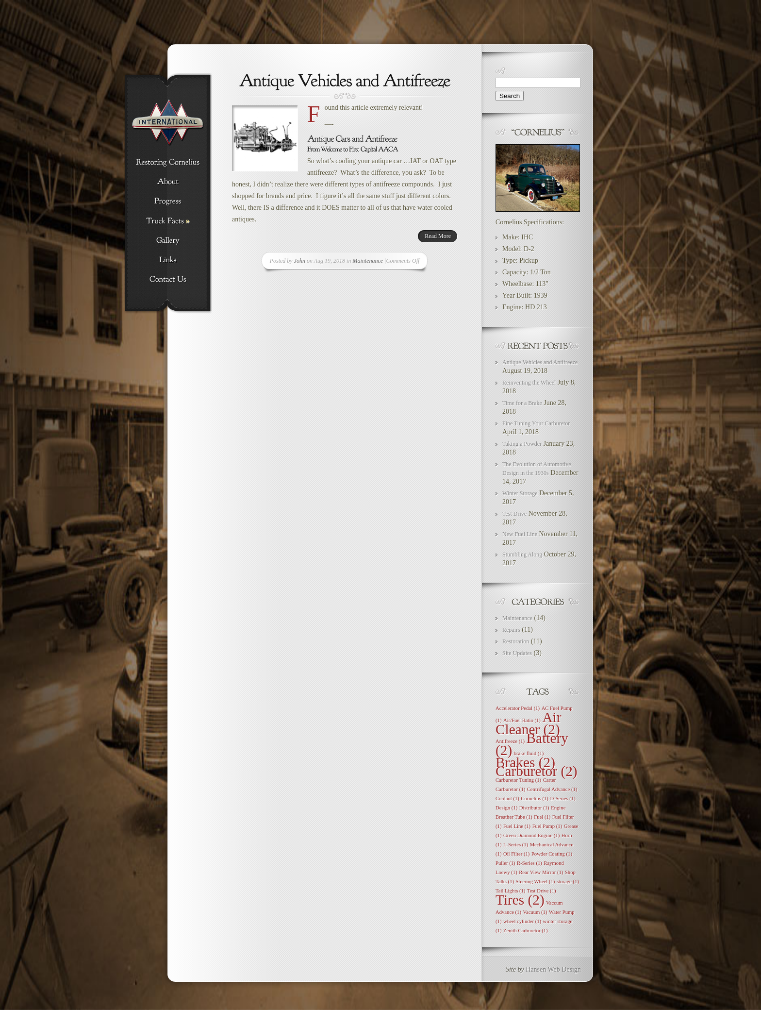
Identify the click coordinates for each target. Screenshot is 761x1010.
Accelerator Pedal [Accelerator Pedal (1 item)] (518, 708)
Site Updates (517, 653)
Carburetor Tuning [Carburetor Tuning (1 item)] (518, 780)
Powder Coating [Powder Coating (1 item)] (551, 854)
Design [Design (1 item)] (506, 807)
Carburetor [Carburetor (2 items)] (537, 771)
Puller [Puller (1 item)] (505, 863)
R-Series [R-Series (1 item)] (529, 863)
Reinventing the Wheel (529, 382)
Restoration (515, 641)
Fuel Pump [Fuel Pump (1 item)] (547, 826)
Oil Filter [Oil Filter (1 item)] (516, 854)
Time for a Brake (522, 403)
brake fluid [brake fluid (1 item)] (529, 753)
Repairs (511, 629)
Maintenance (367, 260)
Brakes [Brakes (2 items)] (525, 762)
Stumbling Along (522, 554)
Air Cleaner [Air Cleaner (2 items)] (529, 723)
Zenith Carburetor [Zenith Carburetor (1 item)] (525, 930)
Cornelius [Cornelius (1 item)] (534, 798)
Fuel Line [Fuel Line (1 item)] (516, 826)
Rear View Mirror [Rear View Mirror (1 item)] (541, 872)
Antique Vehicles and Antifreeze (540, 362)
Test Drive (514, 513)
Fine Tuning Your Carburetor (536, 423)
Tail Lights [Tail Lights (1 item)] (510, 890)
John (299, 260)
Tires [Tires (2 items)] (520, 900)
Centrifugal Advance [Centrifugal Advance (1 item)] (552, 789)
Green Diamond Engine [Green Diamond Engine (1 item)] (531, 835)
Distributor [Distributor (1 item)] (534, 807)
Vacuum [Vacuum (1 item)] (535, 912)
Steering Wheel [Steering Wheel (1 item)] (535, 881)
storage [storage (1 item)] (568, 881)
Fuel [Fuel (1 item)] (542, 817)
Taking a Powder (522, 443)
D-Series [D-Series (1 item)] (562, 798)
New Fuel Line (519, 534)
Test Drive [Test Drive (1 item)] (541, 890)
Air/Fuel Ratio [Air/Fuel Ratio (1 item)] (522, 720)
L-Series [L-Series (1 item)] (515, 844)
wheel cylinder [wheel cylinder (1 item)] (522, 921)
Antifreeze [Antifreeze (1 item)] (510, 741)
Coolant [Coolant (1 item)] (507, 798)
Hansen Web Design (553, 969)
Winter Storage (520, 493)
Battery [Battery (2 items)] (532, 744)
